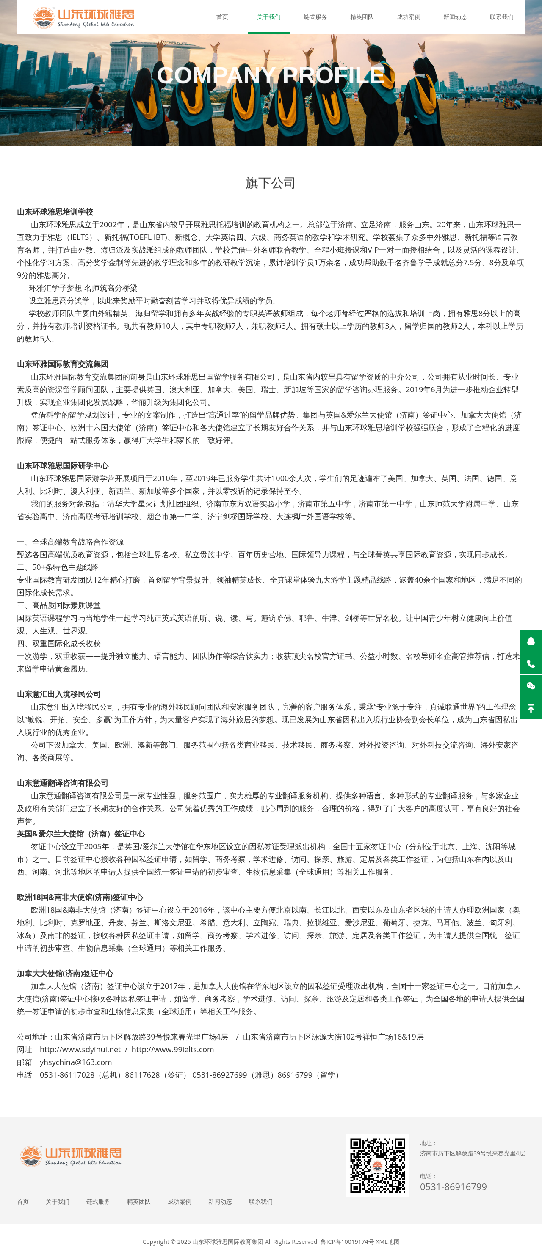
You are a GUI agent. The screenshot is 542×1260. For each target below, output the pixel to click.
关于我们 (269, 17)
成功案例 (408, 17)
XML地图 (388, 1242)
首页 (222, 17)
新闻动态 (455, 17)
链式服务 (315, 17)
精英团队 (362, 17)
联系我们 (502, 17)
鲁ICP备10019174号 (347, 1242)
